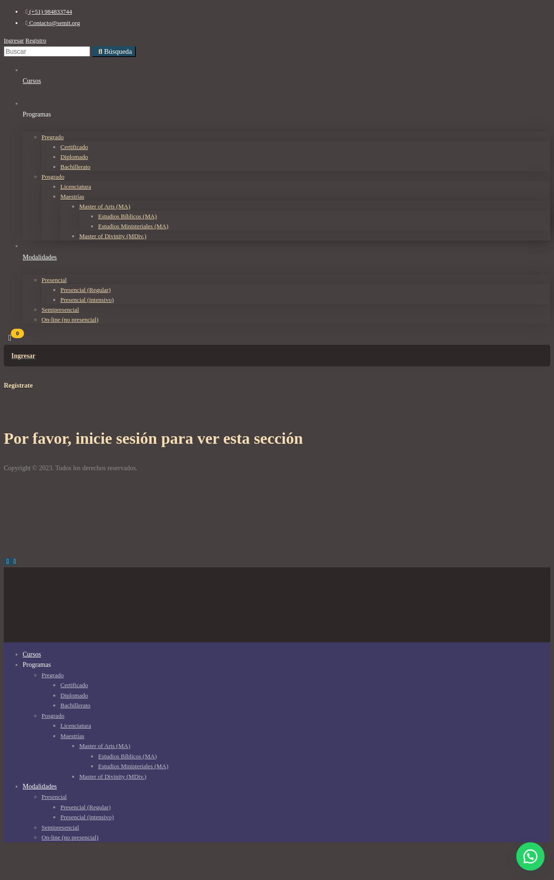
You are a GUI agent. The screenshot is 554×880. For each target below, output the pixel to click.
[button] (530, 856)
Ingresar (14, 40)
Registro (35, 40)
